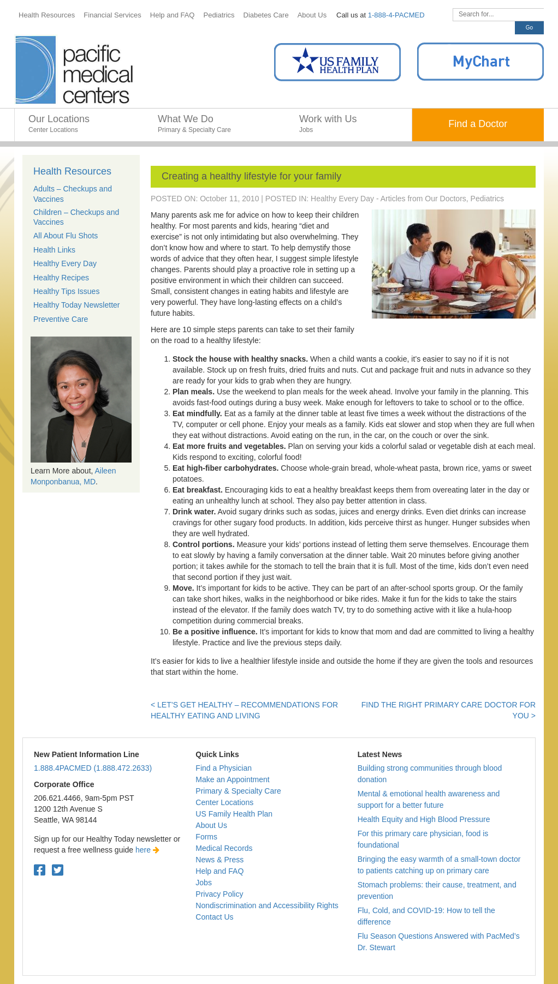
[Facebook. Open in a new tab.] (39, 870)
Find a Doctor (477, 123)
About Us (211, 825)
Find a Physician (223, 768)
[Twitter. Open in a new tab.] (57, 870)
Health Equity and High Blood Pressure (424, 819)
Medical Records (223, 848)
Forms (206, 836)
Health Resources (72, 171)
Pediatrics (487, 198)
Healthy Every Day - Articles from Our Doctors (388, 198)
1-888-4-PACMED (396, 15)
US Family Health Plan (233, 813)
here (147, 849)
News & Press (219, 859)
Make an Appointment (232, 779)
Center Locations (224, 802)
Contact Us (214, 917)
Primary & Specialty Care (238, 791)
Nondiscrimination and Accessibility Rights (266, 905)
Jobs (203, 882)
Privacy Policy (219, 894)
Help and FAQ (219, 871)
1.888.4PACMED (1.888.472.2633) (93, 768)
